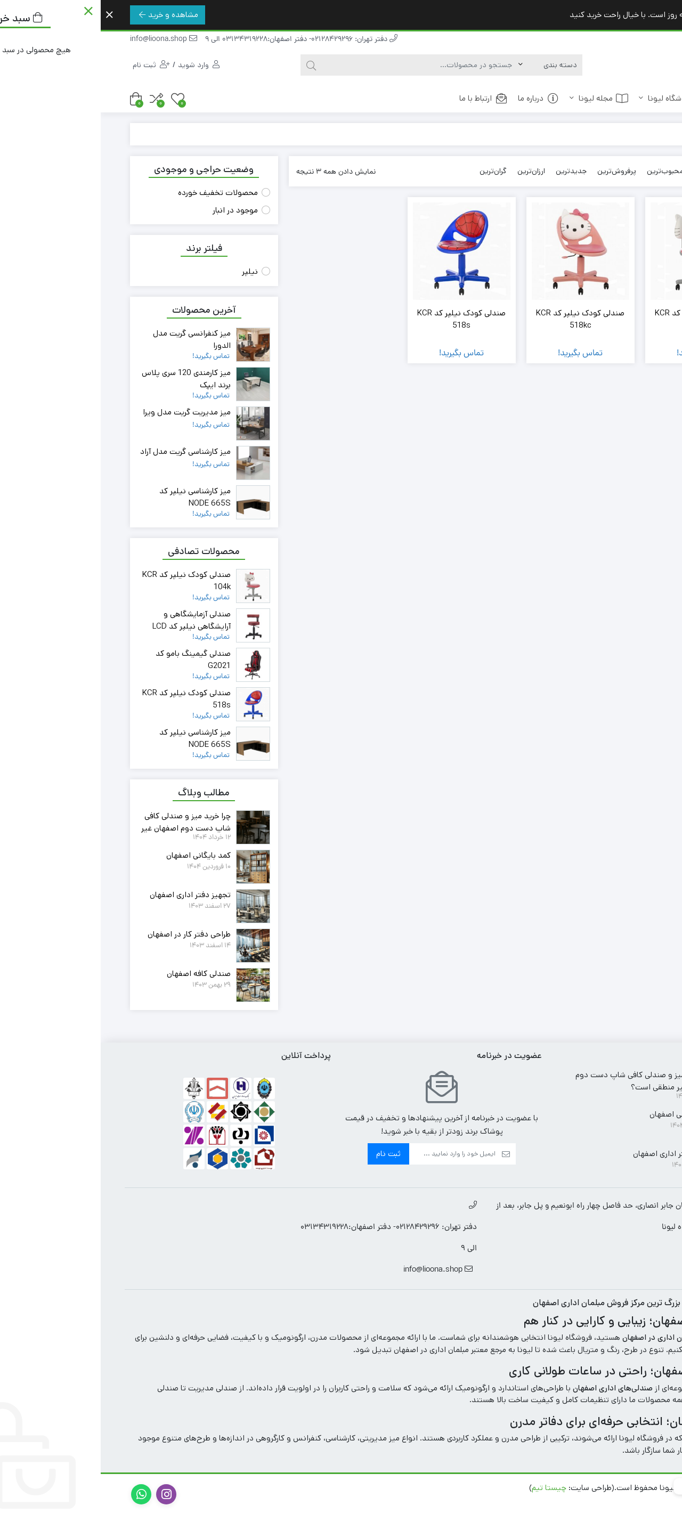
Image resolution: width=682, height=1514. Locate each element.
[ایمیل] (351, 1154)
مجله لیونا (498, 98)
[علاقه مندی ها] (77, 98)
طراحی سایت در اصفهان (385, 1487)
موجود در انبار (134, 210)
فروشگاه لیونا (572, 98)
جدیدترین (470, 171)
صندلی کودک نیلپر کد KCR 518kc (479, 319)
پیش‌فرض (609, 171)
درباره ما (437, 98)
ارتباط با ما (383, 98)
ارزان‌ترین (430, 171)
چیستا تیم (448, 1487)
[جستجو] (319, 65)
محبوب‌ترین (564, 171)
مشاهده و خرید (68, 14)
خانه (632, 98)
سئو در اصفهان (622, 1499)
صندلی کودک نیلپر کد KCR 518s (360, 319)
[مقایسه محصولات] (55, 98)
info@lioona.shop (62, 39)
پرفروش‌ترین (516, 171)
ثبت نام (287, 1153)
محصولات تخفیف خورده (117, 192)
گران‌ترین (392, 171)
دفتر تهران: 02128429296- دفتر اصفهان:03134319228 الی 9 (200, 39)
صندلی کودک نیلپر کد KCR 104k (598, 319)
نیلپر (149, 271)
